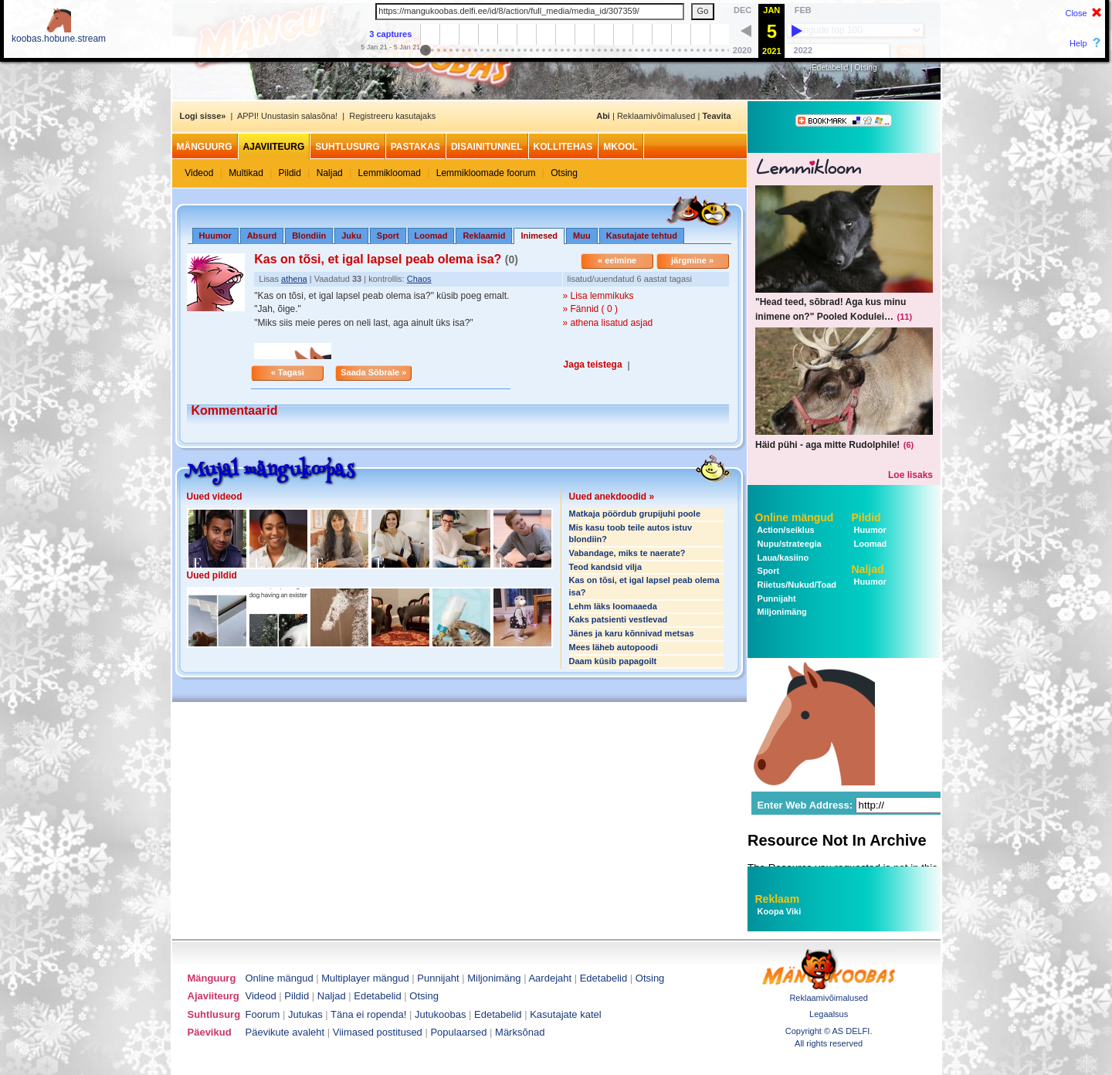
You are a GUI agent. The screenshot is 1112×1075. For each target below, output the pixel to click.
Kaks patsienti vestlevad (618, 619)
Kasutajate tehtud (641, 235)
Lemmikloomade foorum (486, 173)
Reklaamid (484, 235)
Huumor (215, 235)
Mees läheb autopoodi (614, 647)
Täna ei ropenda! (368, 1014)
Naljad (330, 173)
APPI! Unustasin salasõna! (287, 115)
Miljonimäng (781, 611)
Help (1078, 43)
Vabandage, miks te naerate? (627, 553)
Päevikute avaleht (285, 1032)
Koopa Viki (780, 911)
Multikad (246, 173)
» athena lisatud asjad (608, 322)
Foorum (263, 1014)
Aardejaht (549, 978)
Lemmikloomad (389, 173)
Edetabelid (830, 67)
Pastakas (415, 146)
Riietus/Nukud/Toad (796, 584)
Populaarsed (458, 1032)
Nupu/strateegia (788, 543)
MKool (620, 146)
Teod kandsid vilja (605, 566)
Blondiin (309, 235)
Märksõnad (519, 1032)
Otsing (866, 67)
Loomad (431, 235)
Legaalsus (828, 1014)
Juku (351, 235)
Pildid (290, 173)
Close (1076, 13)
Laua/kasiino (782, 557)
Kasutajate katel (566, 1014)
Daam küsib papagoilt (613, 661)
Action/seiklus (785, 529)
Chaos (419, 278)
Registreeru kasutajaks (392, 115)
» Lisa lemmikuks (598, 295)
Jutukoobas (440, 1014)
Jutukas (305, 1014)
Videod (199, 173)
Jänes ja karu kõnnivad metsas (631, 633)
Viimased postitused (377, 1032)
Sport (388, 235)
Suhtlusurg (347, 146)
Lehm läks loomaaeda (613, 606)
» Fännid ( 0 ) (590, 309)
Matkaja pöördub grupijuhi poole (635, 513)
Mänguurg (204, 146)
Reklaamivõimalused (656, 115)
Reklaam (777, 899)
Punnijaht (775, 598)
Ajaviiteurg (274, 146)
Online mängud (794, 517)
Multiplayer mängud (365, 978)
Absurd (262, 235)
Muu (582, 235)
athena (294, 278)
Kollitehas (563, 146)
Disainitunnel (487, 146)
